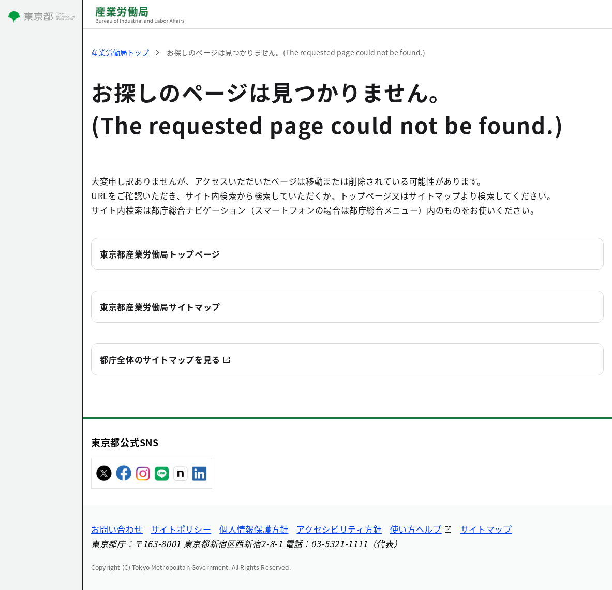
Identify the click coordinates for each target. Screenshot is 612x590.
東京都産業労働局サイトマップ (160, 306)
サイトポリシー (181, 529)
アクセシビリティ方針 (338, 529)
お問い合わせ (117, 529)
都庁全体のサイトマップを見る (160, 359)
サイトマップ (486, 529)
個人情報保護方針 (253, 529)
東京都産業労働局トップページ (160, 254)
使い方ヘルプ (416, 529)
